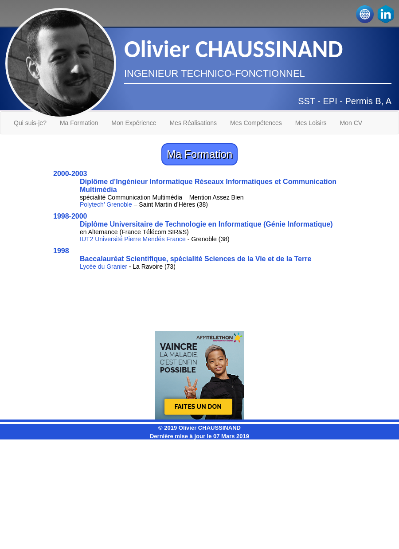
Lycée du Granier (103, 266)
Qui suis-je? (30, 122)
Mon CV (351, 122)
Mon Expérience (133, 122)
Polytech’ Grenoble (106, 204)
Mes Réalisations (193, 122)
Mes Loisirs (311, 122)
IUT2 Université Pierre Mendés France (133, 239)
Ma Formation (79, 122)
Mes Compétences (256, 122)
